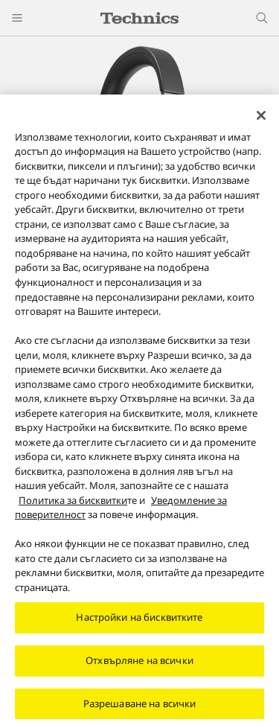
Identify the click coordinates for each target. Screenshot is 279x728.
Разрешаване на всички (139, 708)
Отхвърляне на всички (139, 664)
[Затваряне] (261, 119)
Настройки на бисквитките (139, 622)
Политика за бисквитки (73, 504)
